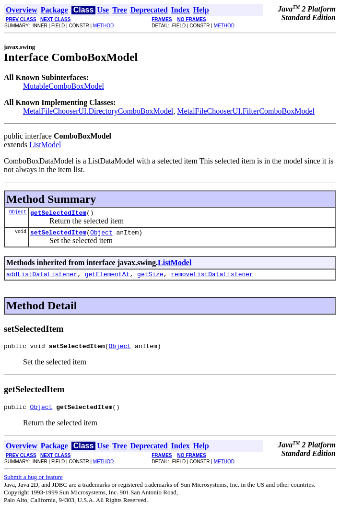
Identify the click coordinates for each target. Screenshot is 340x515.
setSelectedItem (58, 235)
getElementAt (107, 278)
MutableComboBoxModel (63, 86)
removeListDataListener (212, 278)
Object (17, 213)
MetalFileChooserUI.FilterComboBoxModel (246, 111)
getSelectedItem (58, 214)
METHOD (103, 25)
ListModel (45, 144)
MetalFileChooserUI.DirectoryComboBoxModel (98, 111)
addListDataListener (41, 278)
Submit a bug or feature (33, 484)
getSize (150, 278)
